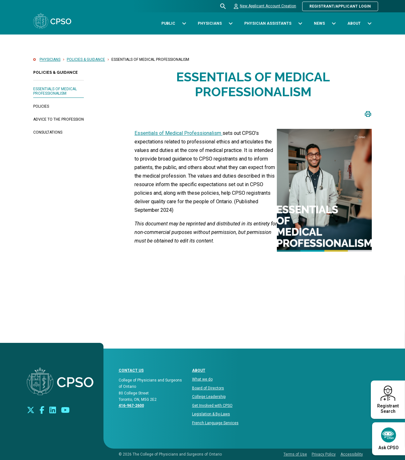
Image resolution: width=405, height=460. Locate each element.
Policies (41, 106)
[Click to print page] (368, 113)
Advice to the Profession (58, 119)
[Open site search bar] (223, 6)
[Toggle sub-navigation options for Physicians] (230, 23)
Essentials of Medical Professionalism (55, 91)
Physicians (50, 59)
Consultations (47, 132)
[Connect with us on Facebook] (42, 409)
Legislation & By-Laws (211, 414)
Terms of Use (295, 454)
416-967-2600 (131, 405)
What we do (202, 379)
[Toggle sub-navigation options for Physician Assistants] (300, 23)
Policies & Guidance (86, 59)
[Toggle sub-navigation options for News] (333, 23)
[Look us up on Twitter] (30, 409)
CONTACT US (131, 370)
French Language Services (215, 423)
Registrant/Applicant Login (340, 6)
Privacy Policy (324, 454)
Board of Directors (208, 388)
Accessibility (351, 454)
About (198, 370)
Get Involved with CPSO (212, 405)
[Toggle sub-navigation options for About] (369, 23)
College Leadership (209, 396)
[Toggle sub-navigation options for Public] (184, 23)
